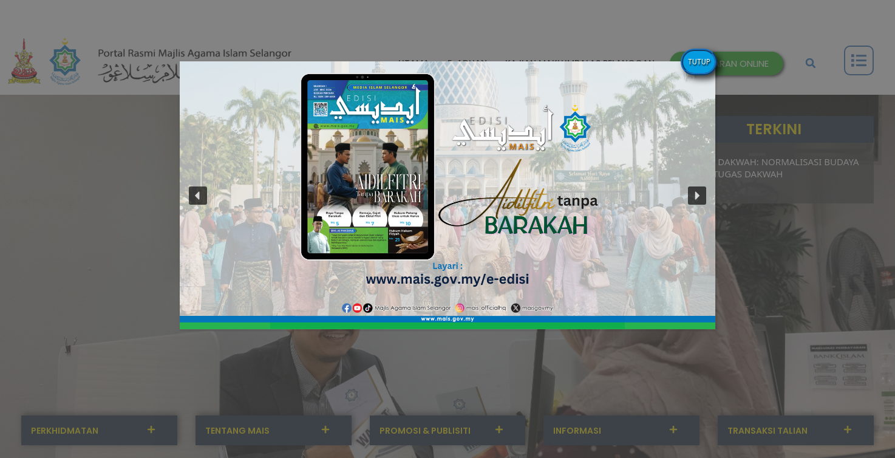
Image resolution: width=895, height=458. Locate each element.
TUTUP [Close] (699, 61)
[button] (447, 195)
